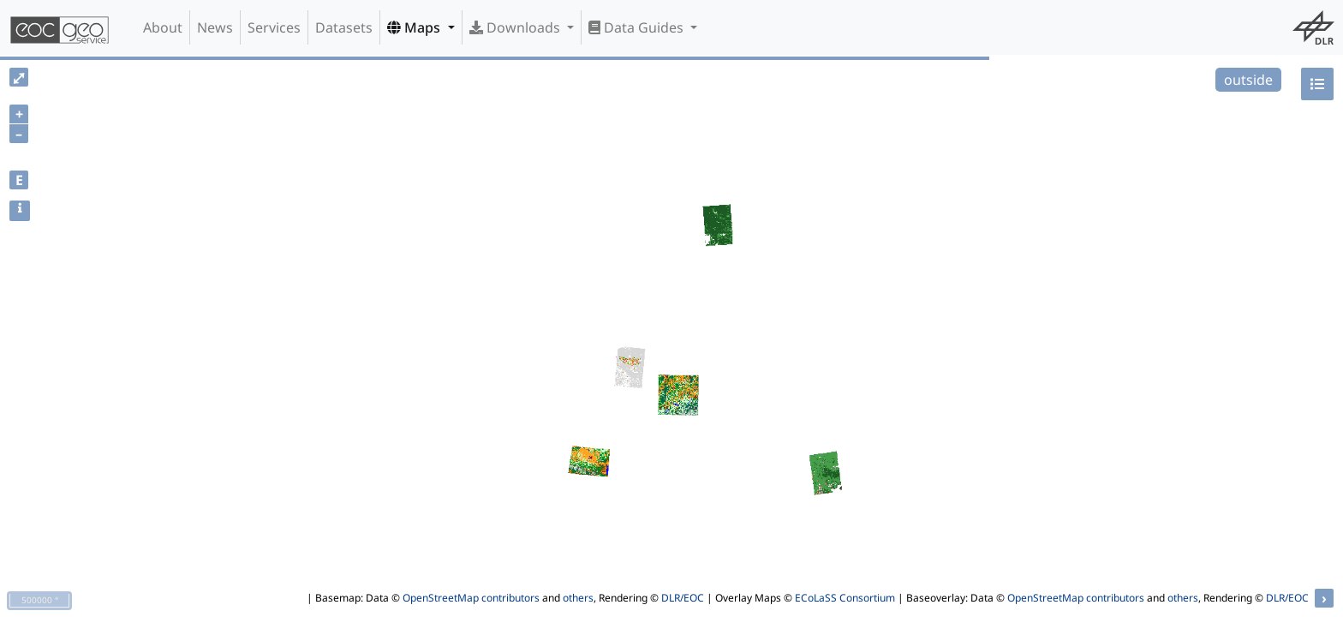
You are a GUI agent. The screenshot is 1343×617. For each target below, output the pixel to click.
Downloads (516, 27)
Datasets (344, 27)
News (215, 27)
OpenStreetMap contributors (471, 597)
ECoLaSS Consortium (845, 597)
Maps (415, 27)
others (578, 597)
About (162, 27)
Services (274, 27)
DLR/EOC (682, 597)
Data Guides (637, 27)
